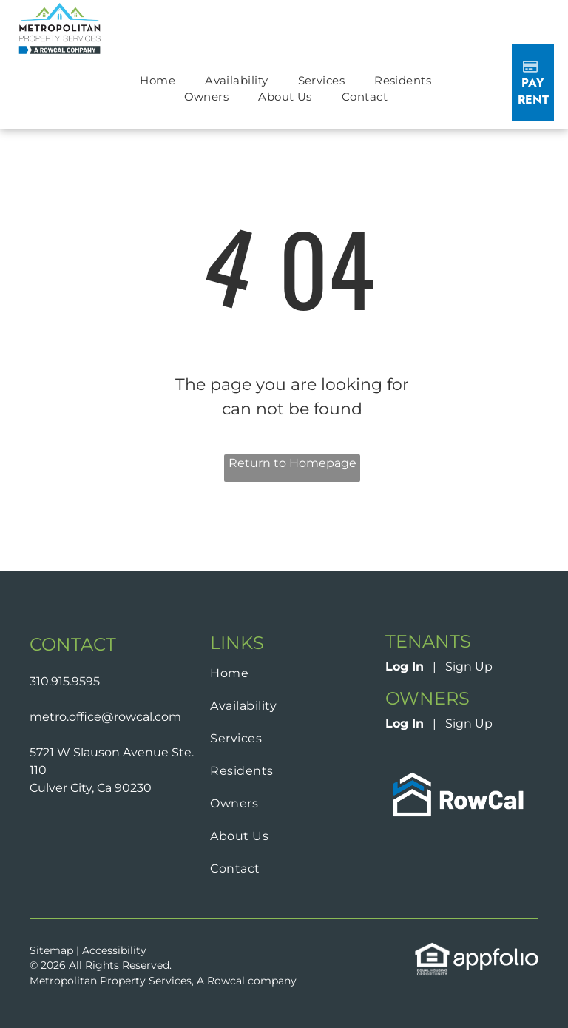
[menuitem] (157, 81)
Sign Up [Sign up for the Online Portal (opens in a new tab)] (469, 666)
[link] (461, 774)
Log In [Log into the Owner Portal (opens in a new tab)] (404, 723)
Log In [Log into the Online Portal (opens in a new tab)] (404, 666)
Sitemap (51, 950)
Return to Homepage (292, 463)
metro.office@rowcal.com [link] (105, 717)
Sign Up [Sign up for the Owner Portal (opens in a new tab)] (469, 723)
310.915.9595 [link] (65, 681)
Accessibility (114, 950)
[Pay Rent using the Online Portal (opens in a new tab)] (532, 82)
